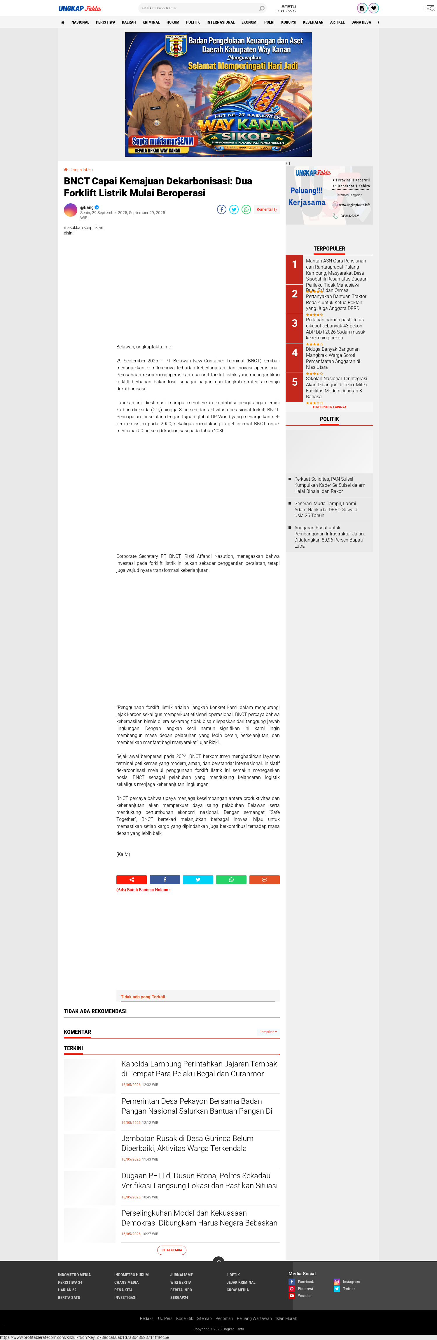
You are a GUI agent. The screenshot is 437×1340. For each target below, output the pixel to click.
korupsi (288, 22)
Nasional (80, 22)
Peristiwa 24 (70, 1282)
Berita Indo (181, 1290)
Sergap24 (179, 1297)
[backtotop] (218, 1262)
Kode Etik (184, 1318)
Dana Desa (361, 22)
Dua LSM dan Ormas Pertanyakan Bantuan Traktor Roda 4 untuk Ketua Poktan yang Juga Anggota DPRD (336, 299)
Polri (269, 22)
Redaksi (147, 1318)
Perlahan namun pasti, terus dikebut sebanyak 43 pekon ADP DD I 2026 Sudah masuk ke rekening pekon (335, 329)
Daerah (129, 22)
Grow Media (238, 1290)
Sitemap (204, 1318)
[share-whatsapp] (246, 209)
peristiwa (105, 22)
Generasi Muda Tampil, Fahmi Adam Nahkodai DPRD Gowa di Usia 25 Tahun (326, 510)
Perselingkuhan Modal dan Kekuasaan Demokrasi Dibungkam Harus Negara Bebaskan (199, 1218)
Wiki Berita (180, 1282)
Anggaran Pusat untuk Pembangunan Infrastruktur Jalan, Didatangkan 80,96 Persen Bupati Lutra (329, 537)
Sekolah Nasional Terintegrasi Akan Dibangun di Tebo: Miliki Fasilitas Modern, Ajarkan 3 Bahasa (336, 387)
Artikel (337, 22)
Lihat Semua (172, 1250)
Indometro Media (74, 1274)
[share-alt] (131, 879)
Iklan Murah (286, 1318)
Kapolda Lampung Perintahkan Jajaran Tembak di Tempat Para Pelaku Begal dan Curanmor (199, 1068)
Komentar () (267, 209)
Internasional (221, 22)
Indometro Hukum (131, 1274)
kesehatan (313, 22)
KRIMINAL (151, 22)
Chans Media (126, 1282)
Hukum (173, 22)
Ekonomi (250, 22)
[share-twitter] (234, 209)
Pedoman (224, 1318)
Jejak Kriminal (241, 1282)
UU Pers (165, 1318)
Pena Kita (123, 1290)
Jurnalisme (181, 1274)
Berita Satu (69, 1297)
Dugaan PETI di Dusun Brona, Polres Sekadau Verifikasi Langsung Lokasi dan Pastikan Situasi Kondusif (199, 1185)
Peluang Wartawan (254, 1318)
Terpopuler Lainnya (329, 407)
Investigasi (125, 1297)
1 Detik (233, 1274)
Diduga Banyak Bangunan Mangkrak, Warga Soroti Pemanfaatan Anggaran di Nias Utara (333, 358)
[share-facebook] (221, 209)
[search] (202, 8)
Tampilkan (268, 1032)
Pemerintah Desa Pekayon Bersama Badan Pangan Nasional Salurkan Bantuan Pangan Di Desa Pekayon (196, 1111)
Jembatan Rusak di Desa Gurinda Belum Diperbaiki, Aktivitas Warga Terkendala (187, 1143)
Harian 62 (67, 1290)
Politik (193, 22)
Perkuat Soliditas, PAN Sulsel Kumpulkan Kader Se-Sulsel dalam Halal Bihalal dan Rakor (329, 485)
